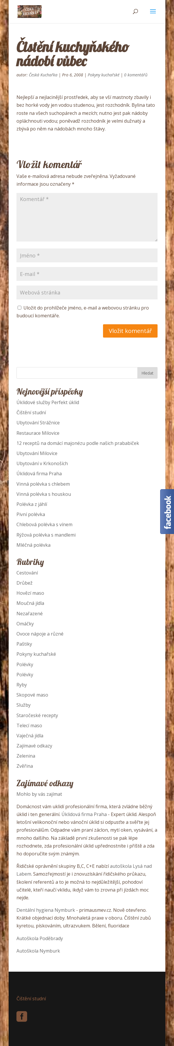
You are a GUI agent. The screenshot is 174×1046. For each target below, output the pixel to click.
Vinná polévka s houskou (43, 494)
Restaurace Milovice (37, 433)
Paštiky (24, 644)
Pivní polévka (30, 514)
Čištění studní (31, 412)
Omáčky (25, 623)
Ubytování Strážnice (38, 422)
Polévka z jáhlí (31, 504)
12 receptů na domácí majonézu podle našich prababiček (77, 443)
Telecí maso (29, 725)
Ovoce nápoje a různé (39, 634)
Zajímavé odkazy (34, 746)
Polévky (24, 664)
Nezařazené (29, 613)
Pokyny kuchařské (103, 75)
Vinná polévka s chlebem (43, 484)
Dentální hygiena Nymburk (45, 910)
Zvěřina (24, 766)
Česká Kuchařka (43, 75)
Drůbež (24, 583)
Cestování (27, 573)
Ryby (21, 685)
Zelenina (25, 756)
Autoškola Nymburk (38, 951)
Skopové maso (32, 695)
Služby (23, 705)
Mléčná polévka (33, 545)
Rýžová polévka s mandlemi (46, 535)
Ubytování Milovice (36, 453)
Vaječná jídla (29, 735)
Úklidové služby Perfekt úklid (47, 402)
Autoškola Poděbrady (39, 938)
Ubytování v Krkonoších (42, 463)
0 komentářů (135, 75)
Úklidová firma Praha (39, 473)
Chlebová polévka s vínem (44, 524)
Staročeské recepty (37, 715)
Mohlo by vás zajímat (39, 794)
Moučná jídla (30, 603)
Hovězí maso (30, 593)
